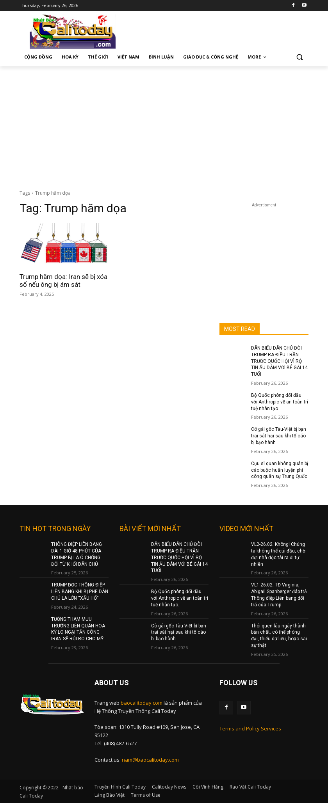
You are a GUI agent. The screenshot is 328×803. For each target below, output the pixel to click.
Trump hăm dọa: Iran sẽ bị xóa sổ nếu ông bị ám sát (63, 280)
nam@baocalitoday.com (150, 759)
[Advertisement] (164, 124)
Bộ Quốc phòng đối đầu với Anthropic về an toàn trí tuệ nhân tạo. (279, 402)
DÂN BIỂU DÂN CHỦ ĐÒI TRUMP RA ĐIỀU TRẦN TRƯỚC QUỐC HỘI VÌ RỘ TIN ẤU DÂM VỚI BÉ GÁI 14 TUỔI (279, 361)
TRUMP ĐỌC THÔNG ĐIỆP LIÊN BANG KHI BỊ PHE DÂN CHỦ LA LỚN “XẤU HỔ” (79, 591)
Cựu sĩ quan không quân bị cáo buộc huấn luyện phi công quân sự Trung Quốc (279, 470)
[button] (299, 57)
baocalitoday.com (141, 702)
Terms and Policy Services (250, 728)
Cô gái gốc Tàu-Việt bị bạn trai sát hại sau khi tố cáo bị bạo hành (278, 435)
